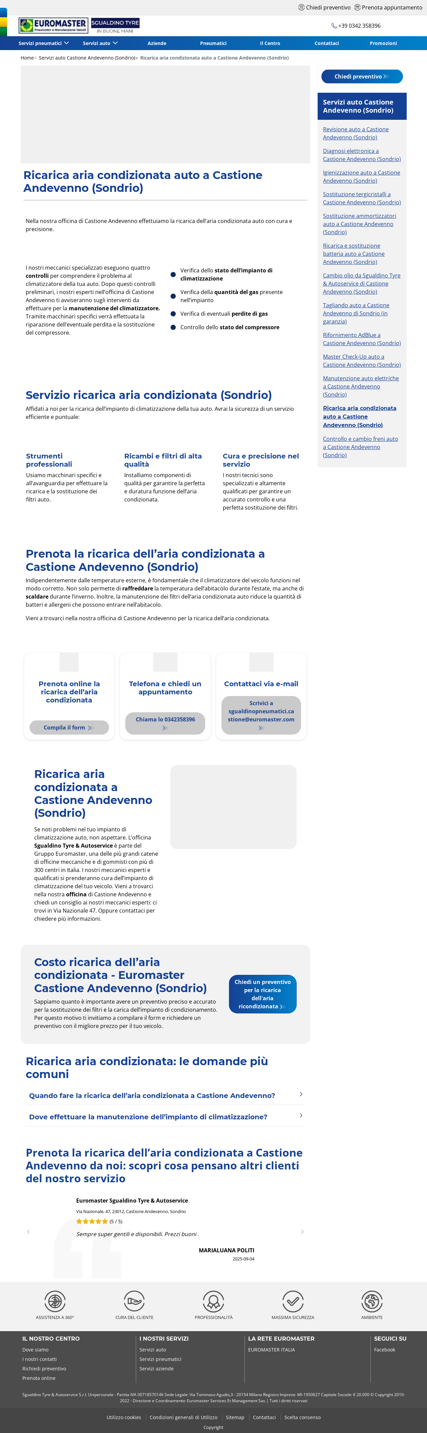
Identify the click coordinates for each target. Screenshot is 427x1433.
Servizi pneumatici (161, 1359)
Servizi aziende (157, 1368)
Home (27, 57)
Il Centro (270, 43)
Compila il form (65, 727)
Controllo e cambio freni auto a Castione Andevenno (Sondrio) (360, 447)
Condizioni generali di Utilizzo (184, 1417)
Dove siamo (35, 1349)
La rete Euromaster (281, 1339)
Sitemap (236, 1417)
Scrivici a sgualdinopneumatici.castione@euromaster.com (261, 711)
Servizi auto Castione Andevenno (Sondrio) (86, 57)
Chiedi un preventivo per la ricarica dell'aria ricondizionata (263, 994)
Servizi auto (153, 1349)
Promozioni (383, 43)
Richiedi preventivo (44, 1368)
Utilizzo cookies (125, 1417)
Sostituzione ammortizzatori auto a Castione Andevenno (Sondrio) (359, 224)
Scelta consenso (302, 1417)
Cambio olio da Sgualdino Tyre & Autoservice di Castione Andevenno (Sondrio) (362, 283)
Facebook (384, 1349)
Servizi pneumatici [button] (41, 43)
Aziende (157, 43)
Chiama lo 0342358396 (165, 719)
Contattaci (327, 43)
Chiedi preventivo (358, 76)
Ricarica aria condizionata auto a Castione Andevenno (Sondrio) (360, 416)
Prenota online (39, 1378)
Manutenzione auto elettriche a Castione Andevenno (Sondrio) (361, 386)
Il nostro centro (51, 1339)
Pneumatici (213, 43)
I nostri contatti (39, 1359)
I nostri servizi (164, 1339)
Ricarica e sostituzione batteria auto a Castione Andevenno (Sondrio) (354, 254)
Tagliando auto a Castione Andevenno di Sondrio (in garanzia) (356, 313)
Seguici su (390, 1339)
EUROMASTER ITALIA (271, 1349)
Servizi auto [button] (97, 43)
